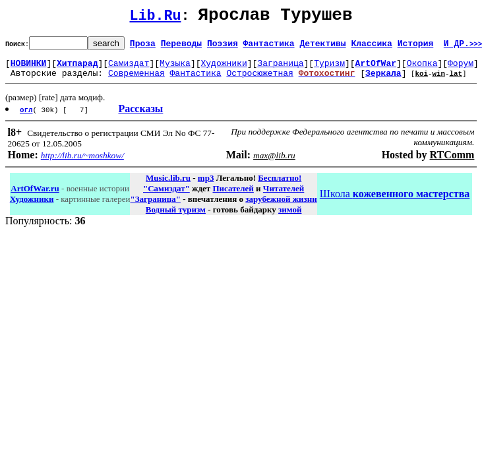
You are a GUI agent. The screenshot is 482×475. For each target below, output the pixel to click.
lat (455, 81)
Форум (460, 69)
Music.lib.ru (168, 186)
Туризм (329, 69)
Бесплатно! (279, 186)
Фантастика (269, 47)
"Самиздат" (166, 196)
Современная (136, 80)
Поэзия (222, 47)
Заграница (280, 69)
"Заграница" (155, 207)
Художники (223, 69)
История (416, 47)
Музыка (175, 69)
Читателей (283, 196)
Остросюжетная (259, 80)
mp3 (206, 186)
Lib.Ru (155, 18)
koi (421, 81)
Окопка (422, 69)
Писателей (232, 196)
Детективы (322, 47)
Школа (394, 201)
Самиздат (128, 69)
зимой (289, 217)
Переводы (181, 47)
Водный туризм (176, 217)
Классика (371, 47)
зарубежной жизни (281, 207)
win (438, 81)
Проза (143, 47)
